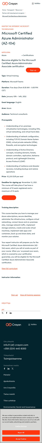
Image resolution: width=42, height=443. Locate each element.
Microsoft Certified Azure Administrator (14, 16)
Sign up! (14, 295)
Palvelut (7, 374)
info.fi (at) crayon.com (16, 344)
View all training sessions (30, 295)
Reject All (21, 432)
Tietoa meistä (9, 394)
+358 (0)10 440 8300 (15, 348)
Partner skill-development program (13, 13)
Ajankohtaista (9, 381)
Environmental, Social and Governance (19, 407)
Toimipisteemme (13, 358)
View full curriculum (9, 268)
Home (4, 10)
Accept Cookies (21, 439)
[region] (21, 426)
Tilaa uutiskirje (9, 400)
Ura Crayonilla (9, 387)
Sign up (33, 70)
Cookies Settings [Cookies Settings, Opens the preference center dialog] (21, 426)
